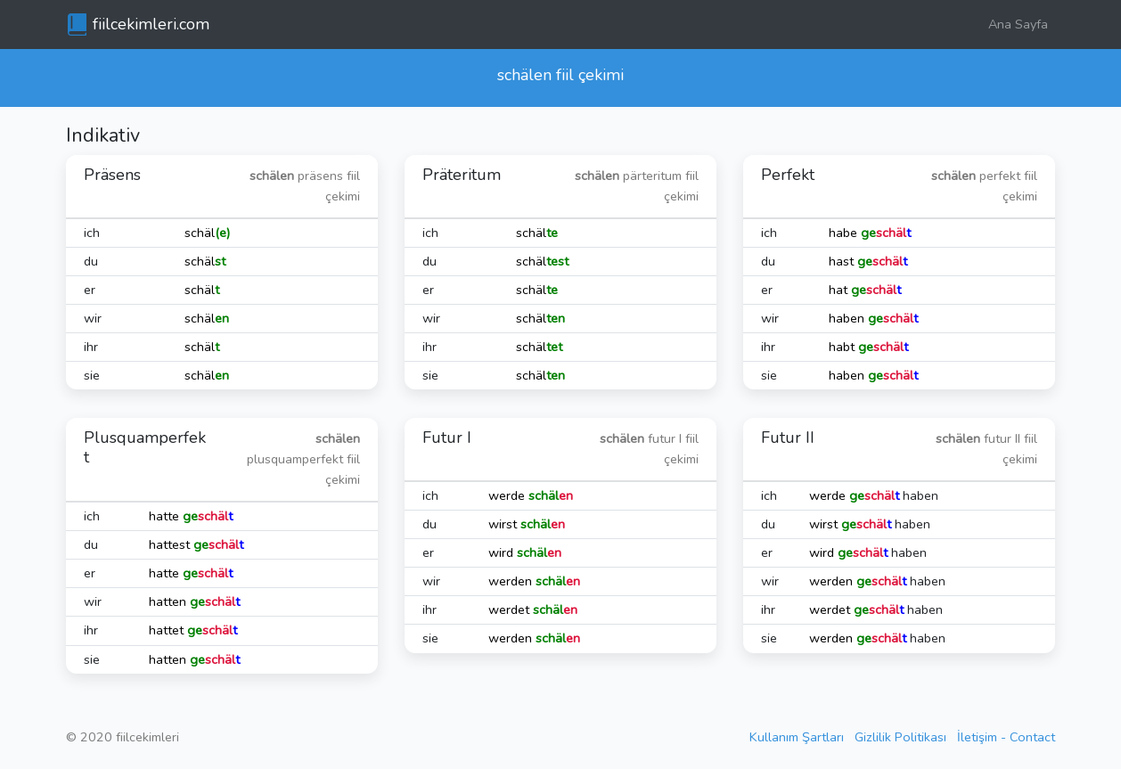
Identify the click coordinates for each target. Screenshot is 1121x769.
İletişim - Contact (1006, 737)
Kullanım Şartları (796, 737)
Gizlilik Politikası (900, 737)
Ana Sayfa (1018, 24)
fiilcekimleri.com (151, 24)
